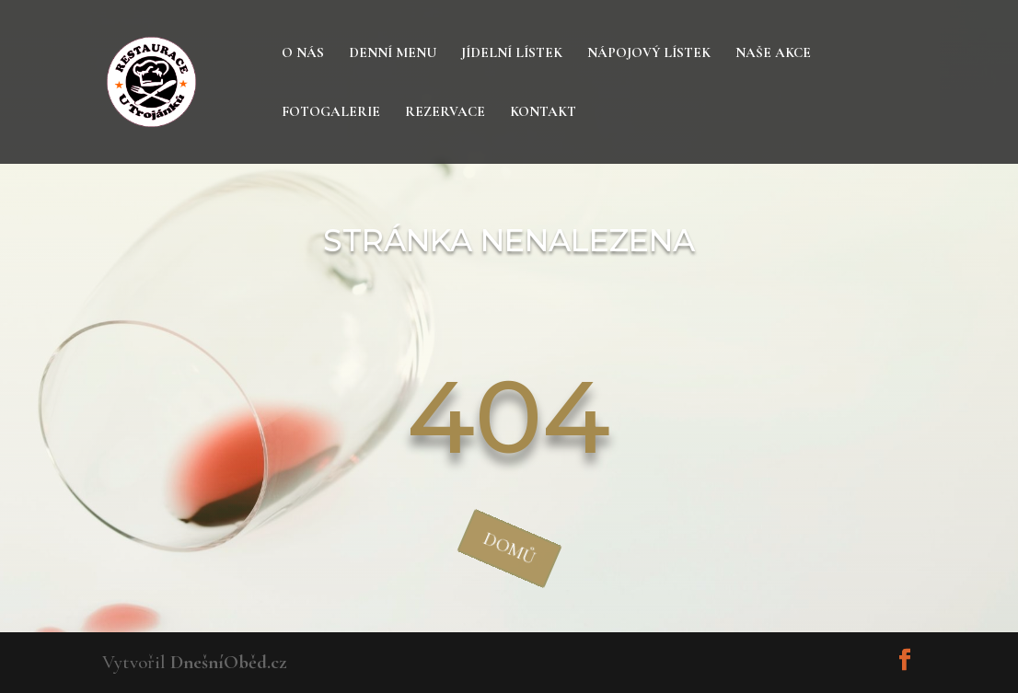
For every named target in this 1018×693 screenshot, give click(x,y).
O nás (303, 53)
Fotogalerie (331, 112)
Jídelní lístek (511, 53)
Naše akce (773, 53)
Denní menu (392, 53)
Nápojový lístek (649, 53)
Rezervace (445, 112)
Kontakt (543, 112)
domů (509, 548)
